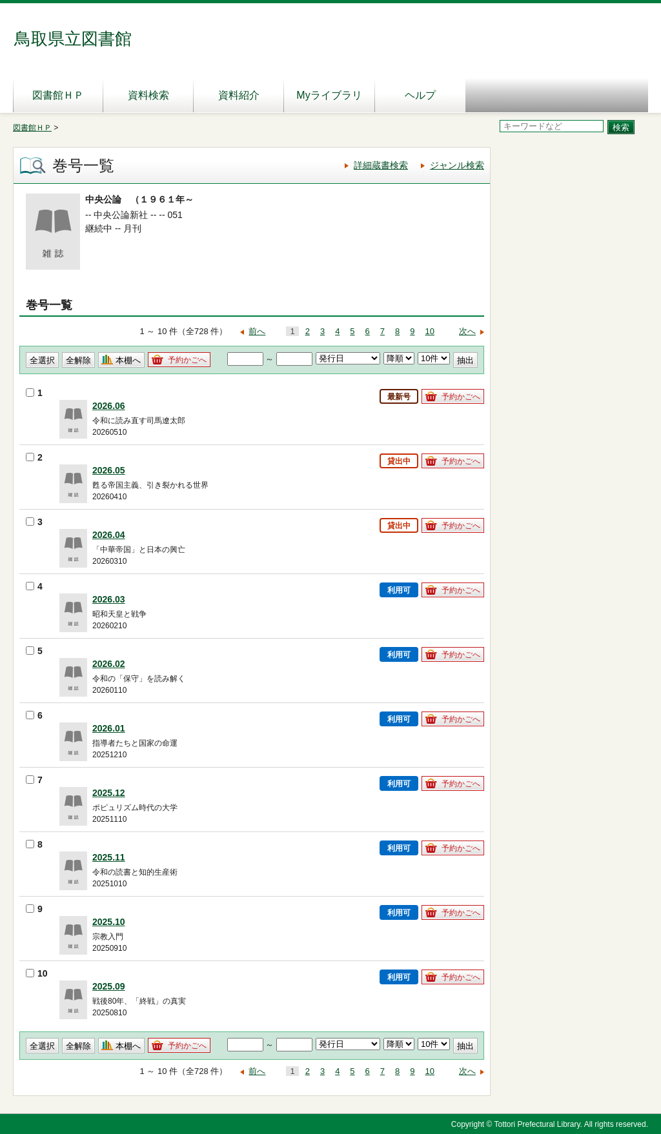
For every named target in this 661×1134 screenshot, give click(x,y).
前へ (257, 331)
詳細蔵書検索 (381, 165)
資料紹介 (238, 95)
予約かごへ (187, 359)
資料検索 (148, 95)
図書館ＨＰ (58, 95)
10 (429, 331)
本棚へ (128, 360)
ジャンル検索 (457, 165)
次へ (467, 331)
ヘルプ (420, 95)
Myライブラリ (328, 95)
